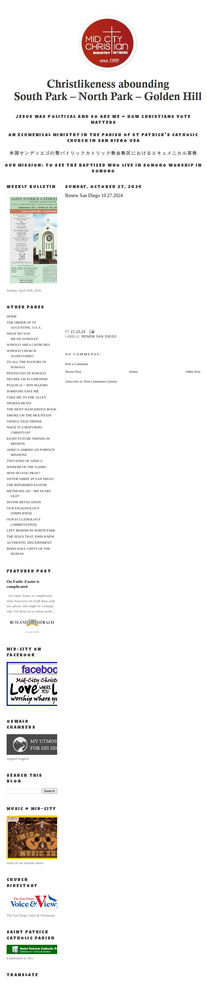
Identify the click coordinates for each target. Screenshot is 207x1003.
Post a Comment (76, 364)
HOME (12, 316)
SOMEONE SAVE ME (23, 391)
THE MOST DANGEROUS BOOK (31, 409)
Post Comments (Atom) (100, 381)
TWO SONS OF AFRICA (25, 461)
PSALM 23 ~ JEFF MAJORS (27, 385)
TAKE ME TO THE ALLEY (26, 397)
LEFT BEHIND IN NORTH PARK (31, 530)
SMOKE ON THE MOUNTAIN (29, 415)
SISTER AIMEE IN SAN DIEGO (30, 479)
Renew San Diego (99, 336)
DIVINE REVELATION (24, 502)
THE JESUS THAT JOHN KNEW (30, 536)
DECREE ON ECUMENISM (27, 379)
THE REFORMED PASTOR (27, 485)
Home (133, 372)
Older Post (193, 372)
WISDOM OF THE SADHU (26, 467)
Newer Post (73, 372)
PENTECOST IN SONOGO (26, 373)
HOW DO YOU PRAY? (23, 473)
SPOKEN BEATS (19, 403)
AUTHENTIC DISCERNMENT (29, 542)
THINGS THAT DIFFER (24, 421)
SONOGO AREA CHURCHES (28, 345)
